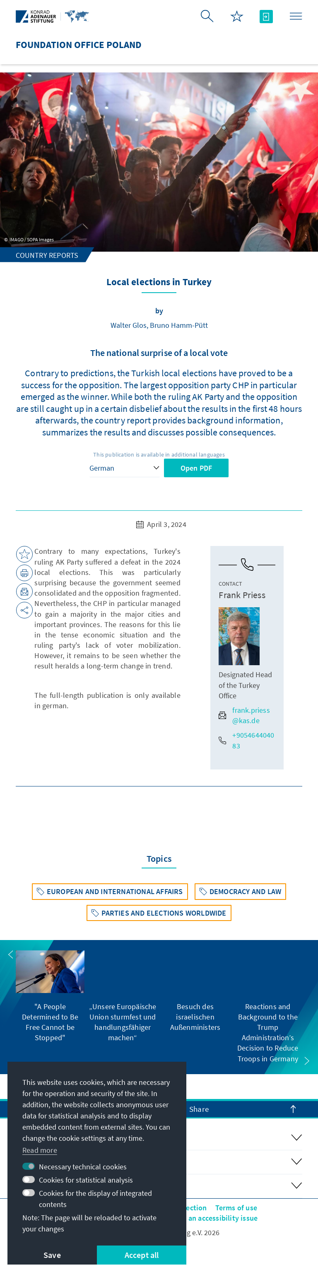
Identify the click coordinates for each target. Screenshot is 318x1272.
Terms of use (236, 1207)
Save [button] (52, 1255)
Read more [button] (39, 1150)
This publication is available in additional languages (159, 454)
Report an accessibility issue (211, 1218)
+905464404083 (246, 740)
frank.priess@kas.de (244, 715)
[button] (11, 954)
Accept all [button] (142, 1255)
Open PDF (196, 468)
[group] (50, 996)
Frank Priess (242, 595)
